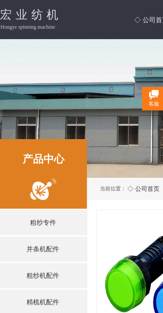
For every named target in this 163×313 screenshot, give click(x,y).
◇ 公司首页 (143, 188)
